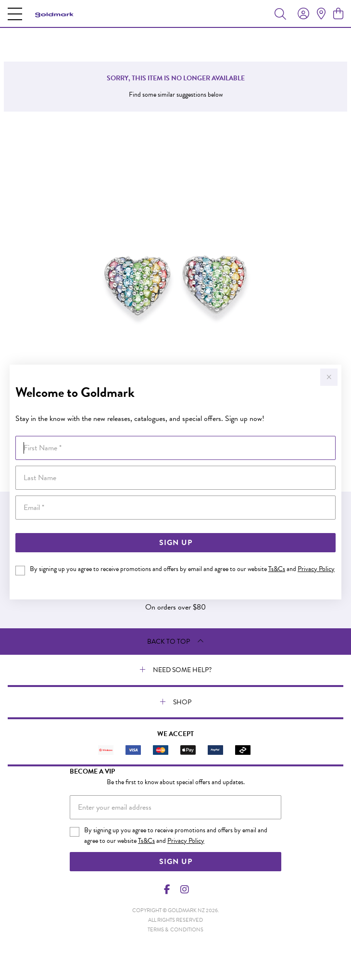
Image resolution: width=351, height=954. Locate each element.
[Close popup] (329, 377)
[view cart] (338, 14)
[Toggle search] (280, 13)
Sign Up (175, 542)
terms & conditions (175, 930)
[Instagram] (184, 889)
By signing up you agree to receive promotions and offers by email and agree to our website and (182, 569)
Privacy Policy (316, 569)
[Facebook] (167, 889)
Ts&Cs (276, 569)
